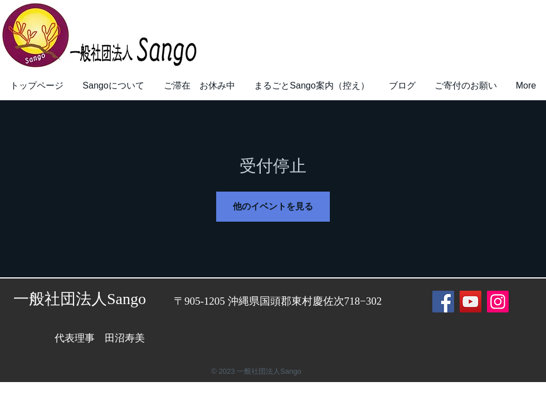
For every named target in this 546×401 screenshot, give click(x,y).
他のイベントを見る (273, 206)
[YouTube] (470, 301)
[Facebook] (443, 301)
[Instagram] (498, 301)
